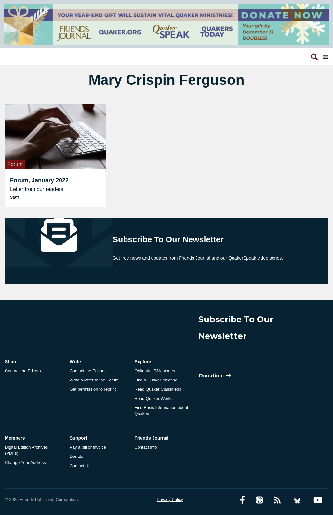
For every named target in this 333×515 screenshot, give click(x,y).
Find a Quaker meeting (155, 380)
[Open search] (314, 57)
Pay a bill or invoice (88, 447)
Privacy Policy (170, 499)
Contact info (145, 447)
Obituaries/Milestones (154, 370)
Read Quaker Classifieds (157, 389)
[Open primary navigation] (324, 57)
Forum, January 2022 (39, 180)
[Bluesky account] (297, 500)
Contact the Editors (23, 370)
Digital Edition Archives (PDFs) (26, 450)
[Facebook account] (242, 500)
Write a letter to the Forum (94, 380)
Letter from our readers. (37, 189)
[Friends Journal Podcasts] (259, 500)
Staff (14, 197)
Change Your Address (25, 462)
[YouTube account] (317, 500)
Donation (210, 376)
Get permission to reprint (93, 389)
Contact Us (80, 465)
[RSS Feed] (277, 500)
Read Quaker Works (153, 398)
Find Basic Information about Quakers (161, 410)
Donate (76, 456)
